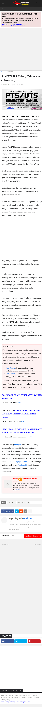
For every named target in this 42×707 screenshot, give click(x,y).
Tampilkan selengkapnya (33, 536)
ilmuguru (17, 444)
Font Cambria (11, 374)
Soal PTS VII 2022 (23, 503)
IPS (19, 403)
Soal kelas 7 (11, 72)
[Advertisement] (21, 48)
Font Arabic (10, 368)
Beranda (3, 72)
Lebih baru (5, 544)
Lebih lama (36, 544)
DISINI (18, 490)
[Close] (40, 14)
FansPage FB (22, 465)
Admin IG (27, 518)
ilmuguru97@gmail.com (17, 461)
